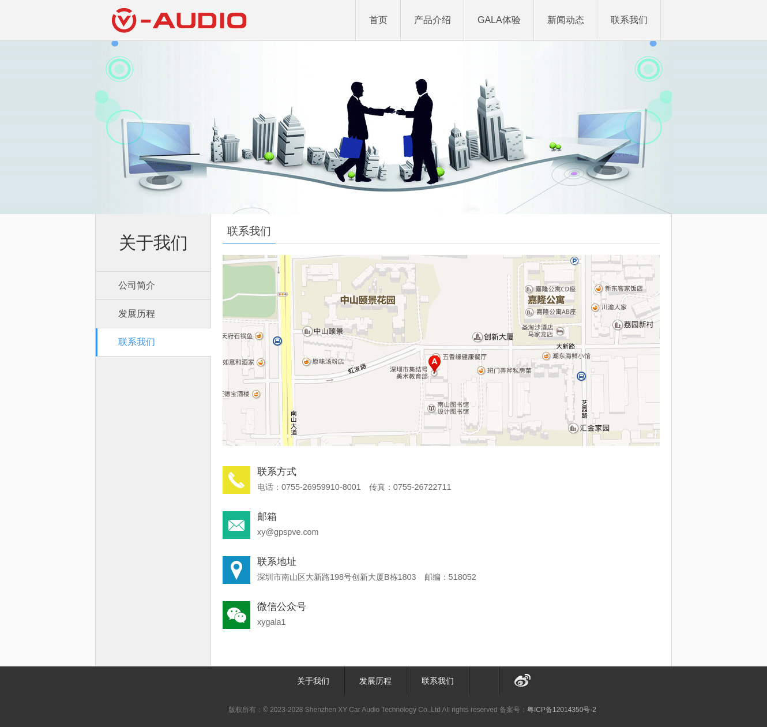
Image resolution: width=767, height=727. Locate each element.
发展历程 (136, 313)
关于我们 (313, 680)
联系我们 (629, 20)
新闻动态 (565, 20)
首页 (378, 20)
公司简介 (136, 285)
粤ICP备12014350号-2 (561, 710)
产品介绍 (432, 20)
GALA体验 (499, 20)
